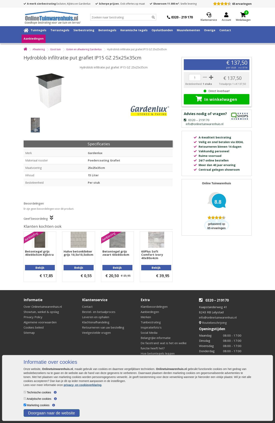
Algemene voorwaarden (40, 322)
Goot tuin (55, 49)
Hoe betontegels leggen (158, 353)
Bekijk (39, 268)
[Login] (226, 17)
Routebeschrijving (213, 323)
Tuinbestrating (151, 322)
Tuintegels (38, 30)
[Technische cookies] (25, 392)
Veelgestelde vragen (96, 333)
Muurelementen (188, 30)
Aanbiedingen (34, 38)
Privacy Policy (33, 317)
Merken (146, 317)
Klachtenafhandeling (95, 322)
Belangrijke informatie (156, 338)
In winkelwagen (216, 99)
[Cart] (243, 14)
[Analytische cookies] (25, 398)
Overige (209, 30)
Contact (225, 30)
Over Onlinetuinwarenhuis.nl (43, 307)
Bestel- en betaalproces (98, 312)
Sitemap (29, 333)
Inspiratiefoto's (151, 327)
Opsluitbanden (162, 30)
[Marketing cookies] (25, 405)
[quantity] (195, 77)
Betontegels (107, 30)
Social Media (149, 333)
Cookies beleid (34, 327)
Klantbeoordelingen (154, 307)
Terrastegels (59, 30)
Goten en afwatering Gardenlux (84, 49)
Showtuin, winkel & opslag (41, 312)
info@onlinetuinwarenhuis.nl (218, 317)
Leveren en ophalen (95, 317)
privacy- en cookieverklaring (82, 385)
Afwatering (39, 49)
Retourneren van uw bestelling (103, 327)
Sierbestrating (83, 30)
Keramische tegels (134, 30)
